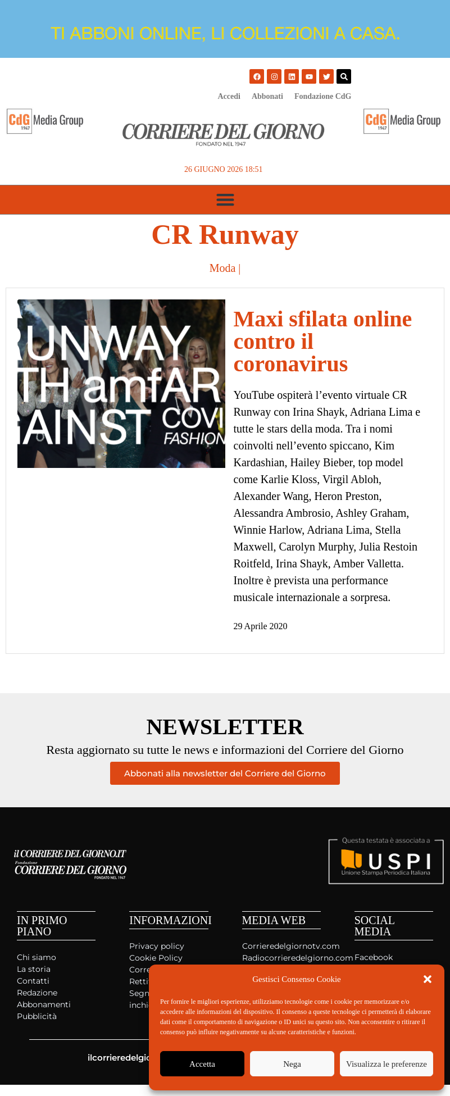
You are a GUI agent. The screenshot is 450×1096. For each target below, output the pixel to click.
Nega (292, 1063)
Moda (223, 268)
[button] (427, 979)
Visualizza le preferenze (386, 1063)
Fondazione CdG (323, 96)
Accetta (202, 1063)
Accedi (228, 96)
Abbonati (267, 96)
